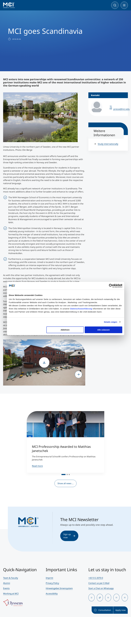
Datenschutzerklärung (81, 309)
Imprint (49, 577)
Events (6, 588)
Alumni (6, 583)
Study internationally (108, 143)
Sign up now (69, 536)
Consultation (102, 610)
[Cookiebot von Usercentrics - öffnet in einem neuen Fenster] (110, 286)
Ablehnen (65, 330)
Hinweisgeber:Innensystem (59, 588)
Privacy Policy (52, 583)
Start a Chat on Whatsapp (101, 588)
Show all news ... (65, 483)
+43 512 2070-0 (95, 577)
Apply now (120, 610)
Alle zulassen (103, 330)
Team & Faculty (10, 577)
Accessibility (52, 593)
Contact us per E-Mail (98, 583)
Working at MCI (11, 593)
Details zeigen (110, 322)
